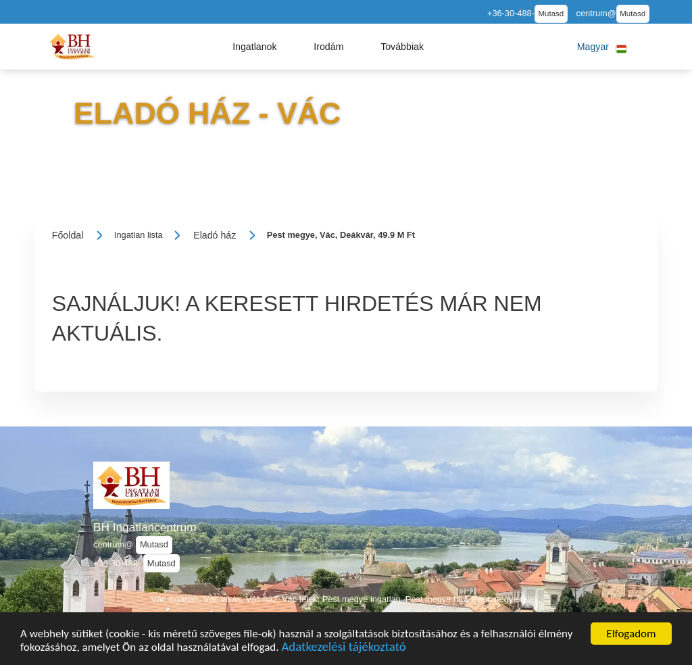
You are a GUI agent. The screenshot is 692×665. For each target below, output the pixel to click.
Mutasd (551, 13)
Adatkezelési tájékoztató (343, 650)
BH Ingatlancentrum (145, 527)
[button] (255, 46)
